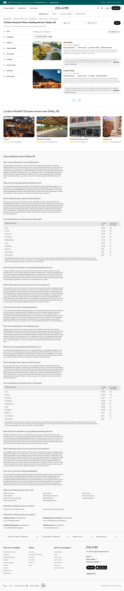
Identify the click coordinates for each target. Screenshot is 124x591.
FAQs (55, 554)
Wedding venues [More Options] (44, 14)
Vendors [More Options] (54, 14)
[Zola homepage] (62, 8)
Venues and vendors (9, 552)
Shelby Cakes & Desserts (10, 500)
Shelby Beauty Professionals (50, 495)
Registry (5, 560)
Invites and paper (8, 562)
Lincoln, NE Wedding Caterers (11, 520)
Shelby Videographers (88, 495)
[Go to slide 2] (45, 58)
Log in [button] (107, 8)
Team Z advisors (59, 568)
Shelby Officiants (8, 495)
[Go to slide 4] (48, 58)
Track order (57, 557)
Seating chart (7, 570)
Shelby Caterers (47, 493)
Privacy (5, 585)
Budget (5, 565)
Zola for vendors (117, 2)
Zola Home (109, 2)
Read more (116, 62)
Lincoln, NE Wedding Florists (50, 527)
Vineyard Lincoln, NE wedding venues (13, 509)
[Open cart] (102, 8)
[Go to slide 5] (49, 58)
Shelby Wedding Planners (50, 500)
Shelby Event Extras (8, 493)
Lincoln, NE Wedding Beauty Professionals (54, 520)
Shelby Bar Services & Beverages (12, 498)
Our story (31, 552)
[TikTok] (95, 574)
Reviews (31, 557)
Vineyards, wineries (53, 18)
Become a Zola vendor (36, 554)
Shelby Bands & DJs (48, 498)
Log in (89, 556)
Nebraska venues (33, 18)
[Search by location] (100, 23)
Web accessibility (34, 585)
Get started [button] (116, 8)
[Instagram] (93, 574)
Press (30, 565)
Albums (5, 568)
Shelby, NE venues (43, 18)
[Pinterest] (89, 574)
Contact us (57, 565)
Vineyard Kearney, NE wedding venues (53, 509)
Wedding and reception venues (20, 18)
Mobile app (6, 573)
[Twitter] (91, 574)
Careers (31, 562)
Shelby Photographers (88, 498)
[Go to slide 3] (47, 58)
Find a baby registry (93, 562)
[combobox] (100, 23)
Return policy (58, 562)
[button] (86, 23)
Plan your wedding (9, 8)
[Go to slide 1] (44, 58)
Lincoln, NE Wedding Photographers (13, 527)
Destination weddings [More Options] (66, 14)
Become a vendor (80, 13)
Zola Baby (103, 2)
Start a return (58, 560)
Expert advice (22, 8)
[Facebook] (87, 574)
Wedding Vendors (7, 18)
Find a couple (33, 8)
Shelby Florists (86, 493)
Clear (50, 36)
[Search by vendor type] (75, 23)
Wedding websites (9, 557)
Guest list (6, 554)
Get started (91, 567)
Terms (46, 2)
